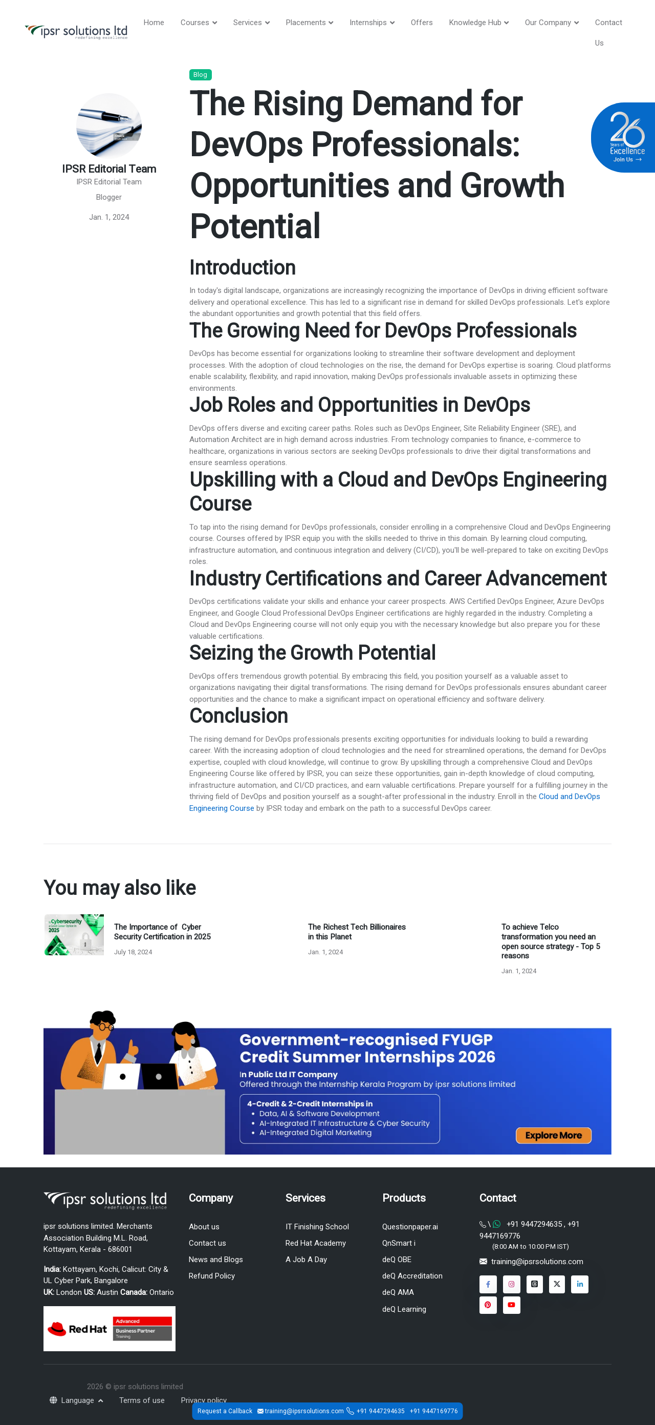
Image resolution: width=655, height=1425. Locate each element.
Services (247, 22)
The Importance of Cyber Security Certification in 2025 (162, 931)
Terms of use (142, 1400)
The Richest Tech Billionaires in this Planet (357, 931)
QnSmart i (399, 1243)
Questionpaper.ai (410, 1226)
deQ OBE (396, 1259)
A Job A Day (306, 1259)
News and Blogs (216, 1259)
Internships (368, 22)
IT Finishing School (317, 1226)
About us (204, 1226)
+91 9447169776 (434, 1411)
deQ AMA (398, 1292)
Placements (306, 22)
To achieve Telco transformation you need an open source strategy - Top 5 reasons (550, 941)
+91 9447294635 (381, 1411)
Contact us (207, 1243)
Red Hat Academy (316, 1243)
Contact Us (608, 33)
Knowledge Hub (475, 22)
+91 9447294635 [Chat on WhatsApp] (534, 1224)
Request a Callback (225, 1411)
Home (154, 22)
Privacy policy (204, 1400)
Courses (195, 22)
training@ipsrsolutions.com (537, 1261)
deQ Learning (404, 1309)
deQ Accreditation (412, 1276)
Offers (422, 22)
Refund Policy (212, 1276)
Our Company (548, 22)
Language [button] (73, 1400)
